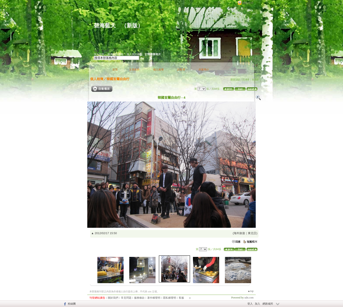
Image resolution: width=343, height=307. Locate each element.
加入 (257, 303)
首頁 (115, 69)
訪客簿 (181, 69)
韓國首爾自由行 (118, 79)
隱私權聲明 (169, 297)
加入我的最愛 (134, 54)
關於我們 (113, 297)
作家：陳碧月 (102, 51)
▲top (251, 291)
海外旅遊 (239, 233)
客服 (181, 297)
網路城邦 (248, 3)
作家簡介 (204, 69)
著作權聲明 (153, 297)
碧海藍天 (105, 25)
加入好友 (99, 54)
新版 (132, 25)
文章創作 (134, 69)
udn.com (249, 297)
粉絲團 (72, 303)
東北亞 (252, 233)
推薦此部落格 (115, 54)
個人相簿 (158, 69)
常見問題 (126, 297)
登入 (250, 303)
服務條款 (139, 297)
